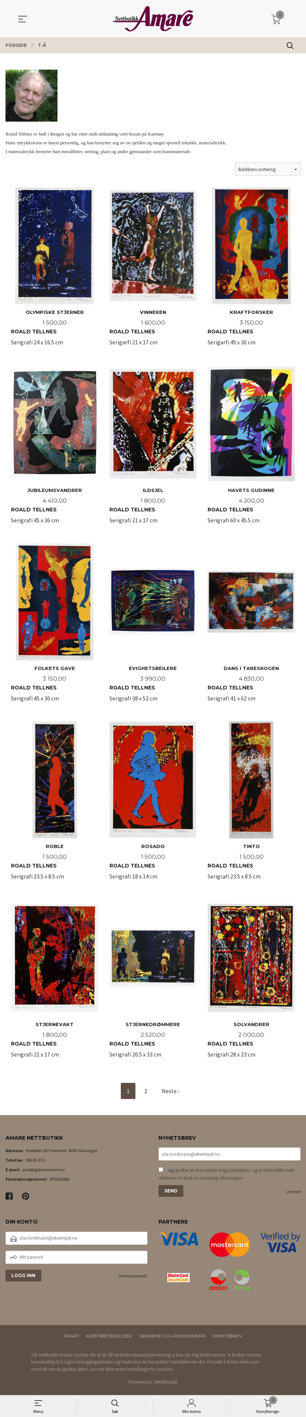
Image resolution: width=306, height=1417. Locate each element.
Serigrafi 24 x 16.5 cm (54, 271)
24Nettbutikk (165, 1385)
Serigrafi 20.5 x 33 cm (153, 986)
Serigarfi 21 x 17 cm (153, 271)
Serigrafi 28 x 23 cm (251, 986)
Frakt (71, 1339)
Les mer (293, 1196)
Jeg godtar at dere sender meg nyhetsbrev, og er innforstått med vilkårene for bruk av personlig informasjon (226, 1178)
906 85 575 (35, 1163)
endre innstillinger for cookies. (144, 1372)
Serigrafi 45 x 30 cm (54, 629)
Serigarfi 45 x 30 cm (251, 271)
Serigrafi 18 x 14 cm (153, 807)
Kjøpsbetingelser (109, 1339)
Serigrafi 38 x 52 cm (153, 629)
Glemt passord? (133, 1279)
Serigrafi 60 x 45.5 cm (251, 450)
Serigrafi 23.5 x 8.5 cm (54, 807)
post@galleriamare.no (44, 1173)
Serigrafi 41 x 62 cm (251, 629)
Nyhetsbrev (227, 1339)
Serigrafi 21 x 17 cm (153, 450)
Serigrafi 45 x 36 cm (54, 450)
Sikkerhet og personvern (172, 1339)
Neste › (170, 1094)
